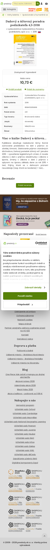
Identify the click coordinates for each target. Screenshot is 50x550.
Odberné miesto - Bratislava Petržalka (25, 358)
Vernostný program (25, 405)
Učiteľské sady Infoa (25, 442)
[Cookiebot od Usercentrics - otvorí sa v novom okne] (35, 243)
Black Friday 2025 (25, 389)
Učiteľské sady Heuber (25, 434)
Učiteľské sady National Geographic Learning (25, 421)
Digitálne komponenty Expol (25, 462)
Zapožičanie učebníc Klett (25, 458)
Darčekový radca (25, 339)
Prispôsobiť (25, 304)
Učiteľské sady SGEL (25, 450)
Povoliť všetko (25, 295)
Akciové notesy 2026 (25, 381)
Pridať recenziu (25, 185)
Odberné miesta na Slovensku (25, 363)
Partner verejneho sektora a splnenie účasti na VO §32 (25, 329)
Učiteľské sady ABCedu (25, 454)
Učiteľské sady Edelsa (25, 446)
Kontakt (25, 335)
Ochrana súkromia (25, 315)
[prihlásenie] (42, 4)
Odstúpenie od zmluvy (25, 311)
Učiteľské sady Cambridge (25, 413)
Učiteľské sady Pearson (25, 425)
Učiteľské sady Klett (25, 438)
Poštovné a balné (25, 350)
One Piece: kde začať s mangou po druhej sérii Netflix (25, 376)
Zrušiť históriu (41, 234)
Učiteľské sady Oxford (25, 409)
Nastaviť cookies (25, 319)
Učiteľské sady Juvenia (25, 430)
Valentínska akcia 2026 (25, 385)
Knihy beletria (13, 15)
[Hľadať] (38, 3)
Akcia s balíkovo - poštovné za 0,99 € (25, 393)
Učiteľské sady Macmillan (25, 417)
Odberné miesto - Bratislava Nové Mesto (25, 354)
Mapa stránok (25, 324)
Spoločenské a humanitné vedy (36, 15)
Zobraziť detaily (33, 287)
